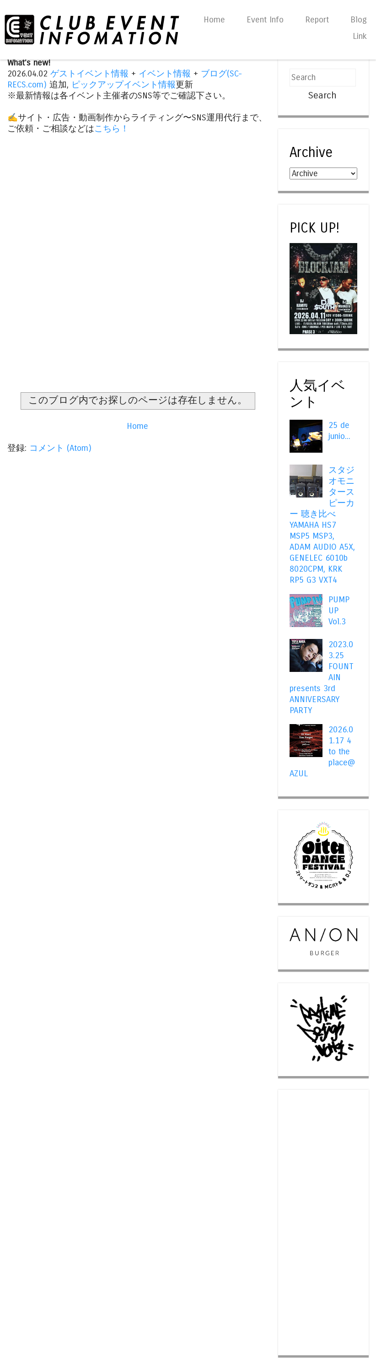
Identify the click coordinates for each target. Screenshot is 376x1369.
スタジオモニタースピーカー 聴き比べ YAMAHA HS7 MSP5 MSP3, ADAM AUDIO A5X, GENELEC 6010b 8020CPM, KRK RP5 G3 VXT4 (322, 525)
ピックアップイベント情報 (123, 85)
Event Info (265, 20)
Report (317, 20)
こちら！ (111, 129)
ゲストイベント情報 (89, 74)
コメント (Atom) (60, 448)
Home (214, 20)
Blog (358, 20)
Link (360, 36)
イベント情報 (165, 74)
